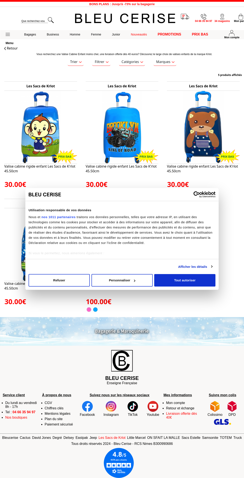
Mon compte (175, 403)
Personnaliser (122, 280)
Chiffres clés (54, 408)
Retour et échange (180, 408)
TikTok (132, 408)
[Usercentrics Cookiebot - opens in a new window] (196, 194)
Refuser (59, 280)
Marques (165, 61)
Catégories (132, 61)
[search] (34, 21)
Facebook (87, 408)
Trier (76, 61)
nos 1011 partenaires (58, 217)
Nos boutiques (16, 417)
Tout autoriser (185, 280)
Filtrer (101, 61)
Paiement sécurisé (59, 424)
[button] (9, 34)
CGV (48, 403)
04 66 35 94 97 (23, 412)
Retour (11, 48)
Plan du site (54, 419)
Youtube (153, 408)
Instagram (111, 408)
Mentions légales (57, 413)
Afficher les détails (192, 266)
